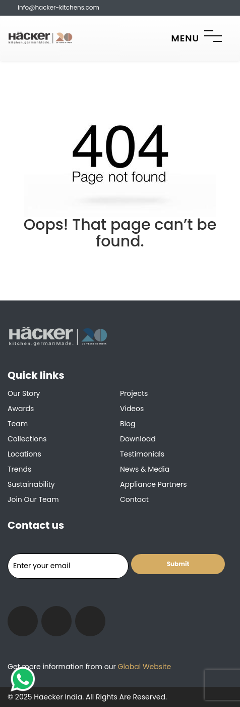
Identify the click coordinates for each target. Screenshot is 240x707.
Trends (19, 469)
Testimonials (142, 454)
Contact (134, 499)
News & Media (144, 469)
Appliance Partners (153, 484)
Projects (134, 393)
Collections (27, 439)
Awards (21, 408)
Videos (132, 408)
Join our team (33, 499)
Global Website (143, 667)
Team (18, 424)
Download (138, 439)
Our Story (24, 393)
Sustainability (31, 484)
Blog (127, 424)
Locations (24, 454)
